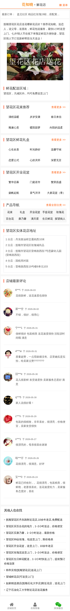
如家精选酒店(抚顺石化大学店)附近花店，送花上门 (35, 583)
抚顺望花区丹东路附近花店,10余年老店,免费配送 (34, 519)
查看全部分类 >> (56, 204)
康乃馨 (22, 218)
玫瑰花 (60, 212)
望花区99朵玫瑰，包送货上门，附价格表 (29, 539)
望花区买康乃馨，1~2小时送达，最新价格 (30, 532)
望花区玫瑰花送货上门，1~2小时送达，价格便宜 (34, 552)
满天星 (35, 218)
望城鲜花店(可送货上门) (20, 576)
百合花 (10, 218)
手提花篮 (47, 212)
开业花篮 (35, 212)
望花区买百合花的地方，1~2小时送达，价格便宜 (34, 526)
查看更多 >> (58, 107)
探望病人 (60, 218)
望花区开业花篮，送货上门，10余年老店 (29, 545)
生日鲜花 (47, 218)
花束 (10, 212)
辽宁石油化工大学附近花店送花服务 (27, 589)
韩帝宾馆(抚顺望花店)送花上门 (24, 570)
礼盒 (22, 212)
